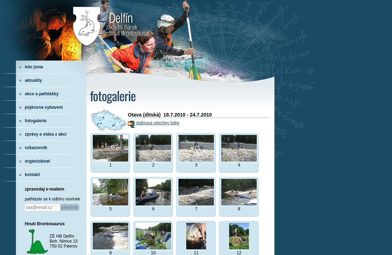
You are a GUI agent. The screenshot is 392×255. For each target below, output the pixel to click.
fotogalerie (35, 120)
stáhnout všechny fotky (157, 122)
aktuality (33, 80)
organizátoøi (37, 161)
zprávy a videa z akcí (46, 134)
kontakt (32, 174)
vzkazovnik (36, 147)
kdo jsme (34, 66)
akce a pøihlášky (41, 93)
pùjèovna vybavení (44, 107)
